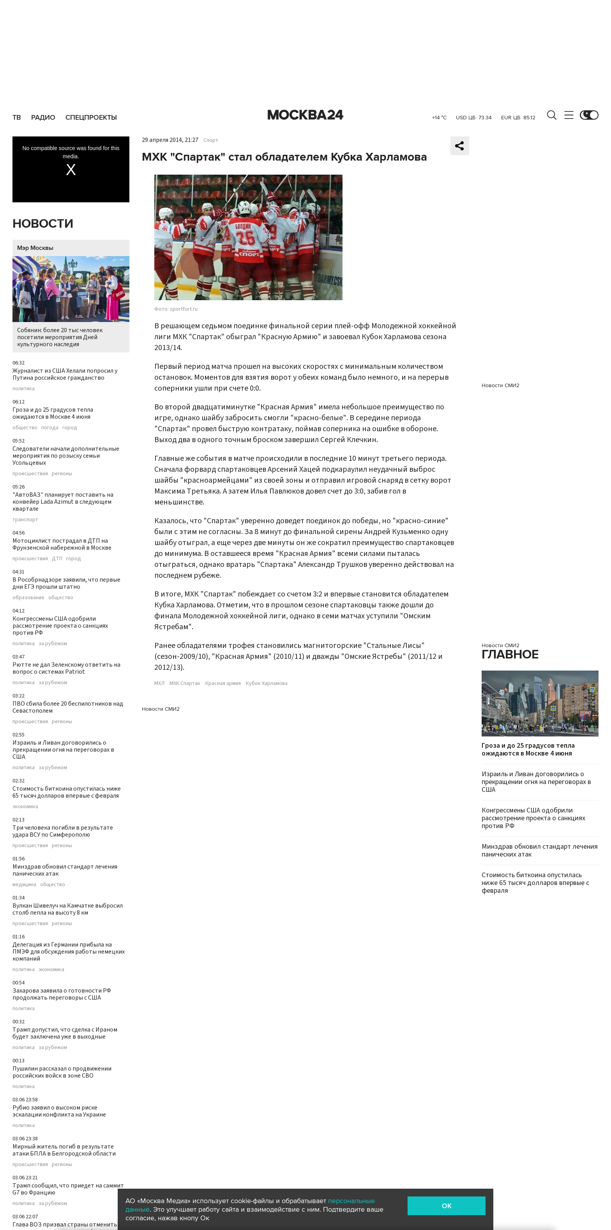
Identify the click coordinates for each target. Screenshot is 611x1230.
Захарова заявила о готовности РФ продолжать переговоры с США (61, 994)
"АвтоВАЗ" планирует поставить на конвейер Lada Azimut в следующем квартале (62, 501)
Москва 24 (305, 115)
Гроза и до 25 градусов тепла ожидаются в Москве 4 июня (52, 413)
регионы (62, 473)
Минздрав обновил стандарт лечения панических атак (64, 870)
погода (49, 427)
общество (24, 427)
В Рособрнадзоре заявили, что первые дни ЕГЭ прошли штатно (66, 583)
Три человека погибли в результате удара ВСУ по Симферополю (62, 831)
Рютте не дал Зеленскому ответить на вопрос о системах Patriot (66, 668)
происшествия (30, 473)
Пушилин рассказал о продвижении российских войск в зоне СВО (61, 1072)
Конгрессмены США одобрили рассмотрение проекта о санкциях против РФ (60, 625)
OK (447, 1206)
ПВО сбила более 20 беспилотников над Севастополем (67, 707)
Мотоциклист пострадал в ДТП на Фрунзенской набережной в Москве (61, 544)
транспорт (25, 519)
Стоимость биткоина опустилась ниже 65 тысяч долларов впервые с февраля (66, 792)
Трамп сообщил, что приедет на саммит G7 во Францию (68, 1189)
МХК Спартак (185, 683)
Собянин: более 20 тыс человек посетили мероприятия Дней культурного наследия (71, 302)
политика (23, 388)
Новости (42, 224)
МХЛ (159, 683)
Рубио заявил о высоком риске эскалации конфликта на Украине (59, 1111)
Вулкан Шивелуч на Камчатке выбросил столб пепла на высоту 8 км (67, 909)
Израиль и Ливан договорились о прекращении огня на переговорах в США (63, 749)
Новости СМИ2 (161, 709)
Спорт (210, 140)
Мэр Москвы (35, 248)
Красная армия (223, 683)
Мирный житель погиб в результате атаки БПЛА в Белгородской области (64, 1150)
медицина (24, 884)
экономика (25, 806)
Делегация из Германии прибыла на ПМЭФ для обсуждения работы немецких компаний (68, 951)
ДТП (57, 558)
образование (28, 597)
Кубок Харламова (267, 683)
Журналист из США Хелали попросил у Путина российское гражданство (64, 374)
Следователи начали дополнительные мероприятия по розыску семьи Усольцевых (65, 455)
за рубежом (53, 643)
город (69, 427)
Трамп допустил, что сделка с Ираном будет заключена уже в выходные (64, 1033)
